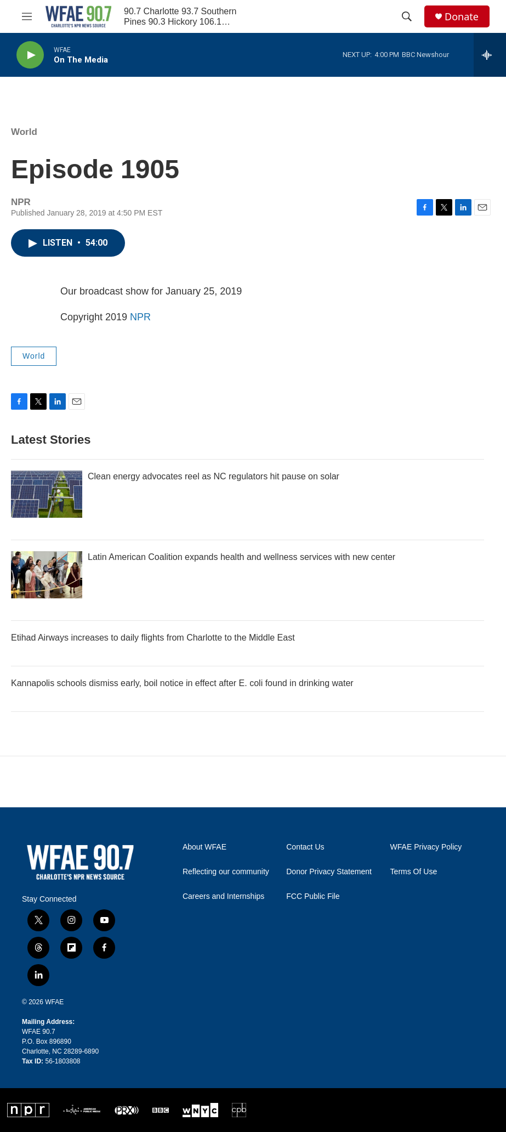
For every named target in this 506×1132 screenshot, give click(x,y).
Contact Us (305, 847)
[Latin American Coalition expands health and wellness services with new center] (46, 574)
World (24, 132)
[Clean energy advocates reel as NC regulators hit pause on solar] (46, 494)
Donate (462, 16)
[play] (30, 55)
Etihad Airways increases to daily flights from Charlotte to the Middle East (153, 637)
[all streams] (490, 55)
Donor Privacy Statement (329, 872)
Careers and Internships (223, 896)
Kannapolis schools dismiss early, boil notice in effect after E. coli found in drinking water (182, 683)
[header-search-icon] (406, 16)
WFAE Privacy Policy (426, 847)
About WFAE (204, 847)
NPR (140, 317)
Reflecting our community (226, 872)
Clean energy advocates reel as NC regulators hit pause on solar (213, 476)
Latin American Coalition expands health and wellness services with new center (241, 557)
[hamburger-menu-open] (26, 16)
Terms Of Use (413, 872)
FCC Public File (312, 896)
